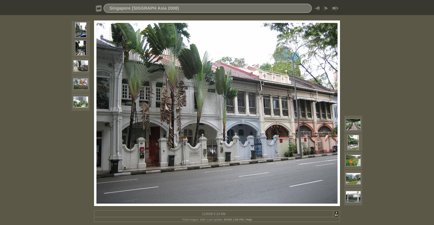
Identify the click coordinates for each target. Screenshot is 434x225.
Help (249, 219)
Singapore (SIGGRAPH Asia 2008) (144, 8)
